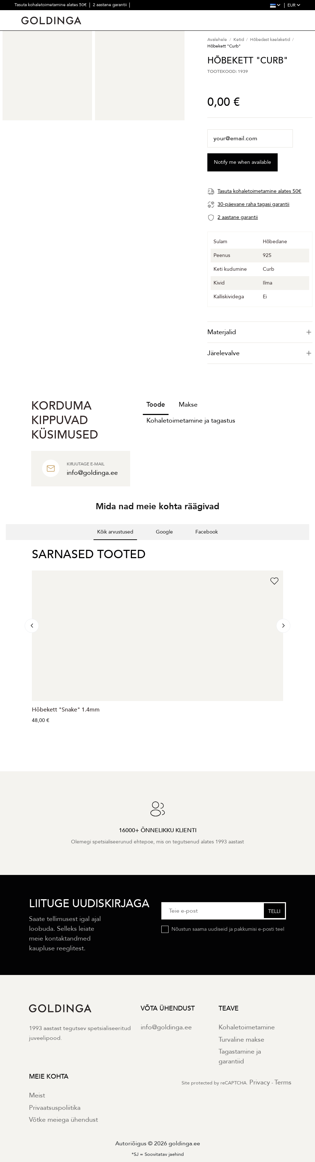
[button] (6, 547)
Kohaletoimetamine (247, 1027)
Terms (282, 1082)
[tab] (259, 332)
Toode (155, 404)
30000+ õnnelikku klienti (85, 14)
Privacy (259, 1082)
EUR (294, 5)
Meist (37, 1095)
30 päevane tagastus (34, 14)
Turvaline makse (241, 1039)
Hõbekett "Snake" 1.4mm (66, 710)
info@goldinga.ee (166, 1027)
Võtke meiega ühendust (63, 1119)
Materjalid (259, 332)
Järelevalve (259, 353)
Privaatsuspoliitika (54, 1107)
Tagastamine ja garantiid (240, 1056)
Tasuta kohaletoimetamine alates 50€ (51, 5)
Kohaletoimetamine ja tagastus (190, 420)
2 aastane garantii (110, 5)
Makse (188, 404)
